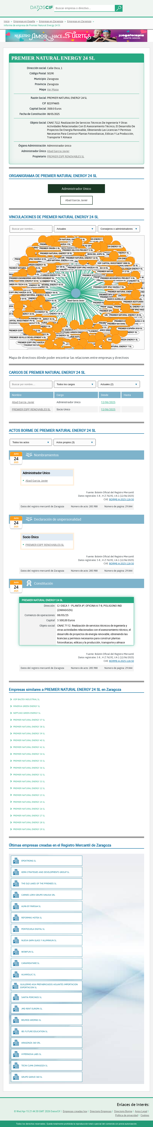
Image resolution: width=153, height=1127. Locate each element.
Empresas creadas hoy (75, 1111)
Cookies (145, 1115)
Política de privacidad (126, 1115)
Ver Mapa (53, 89)
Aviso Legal (141, 1111)
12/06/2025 (108, 402)
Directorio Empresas (101, 1111)
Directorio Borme (123, 1111)
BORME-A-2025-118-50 (121, 499)
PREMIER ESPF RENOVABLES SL (65, 156)
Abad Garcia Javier (58, 151)
